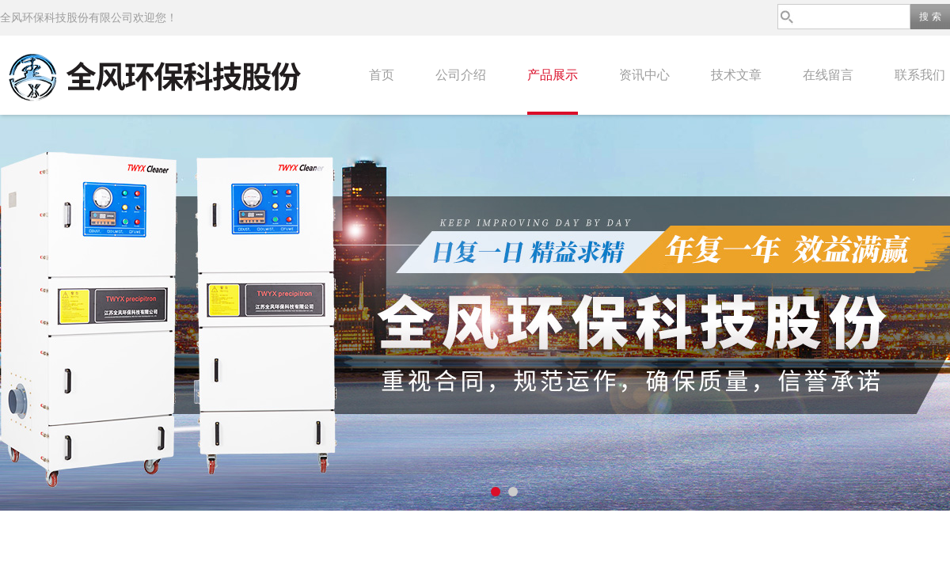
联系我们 (920, 75)
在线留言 (828, 75)
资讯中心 (644, 75)
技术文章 (736, 75)
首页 (381, 75)
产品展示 (552, 75)
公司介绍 (460, 75)
